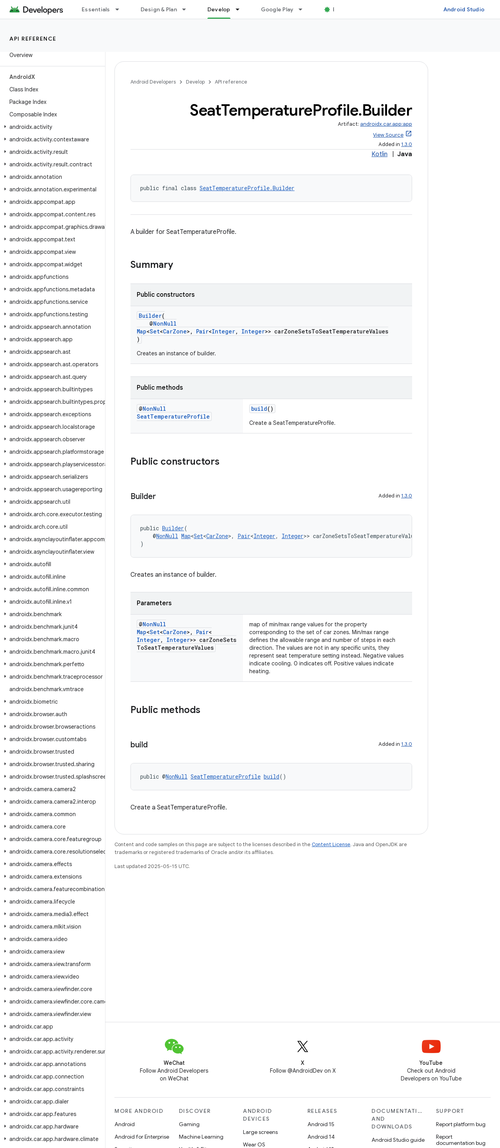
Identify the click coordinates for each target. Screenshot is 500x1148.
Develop (195, 81)
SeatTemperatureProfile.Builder (247, 188)
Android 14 (321, 1136)
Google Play (277, 9)
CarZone (175, 331)
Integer (223, 331)
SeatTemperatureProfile (173, 416)
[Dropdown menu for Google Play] (303, 9)
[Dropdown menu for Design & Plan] (187, 9)
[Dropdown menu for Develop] (241, 9)
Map (141, 331)
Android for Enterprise (141, 1136)
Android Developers (153, 81)
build (259, 408)
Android (124, 1124)
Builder (150, 315)
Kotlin (379, 154)
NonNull (165, 323)
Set (155, 331)
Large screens (260, 1132)
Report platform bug (461, 1124)
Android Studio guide (398, 1139)
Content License (331, 844)
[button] (51, 127)
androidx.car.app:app (386, 124)
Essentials (96, 9)
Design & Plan (159, 9)
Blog (339, 9)
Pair (202, 331)
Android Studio (464, 9)
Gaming (189, 1124)
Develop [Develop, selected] (218, 9)
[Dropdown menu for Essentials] (120, 9)
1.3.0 (406, 144)
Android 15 (320, 1124)
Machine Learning (201, 1136)
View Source (388, 135)
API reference (33, 38)
